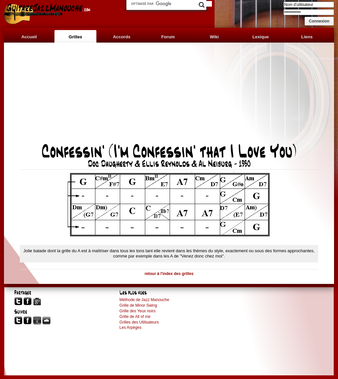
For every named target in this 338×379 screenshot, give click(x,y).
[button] (319, 21)
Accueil (29, 36)
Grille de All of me (135, 316)
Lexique (261, 36)
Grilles (75, 36)
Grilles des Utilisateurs (139, 322)
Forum (168, 36)
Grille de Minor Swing (138, 305)
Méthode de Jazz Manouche (144, 299)
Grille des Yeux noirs (137, 311)
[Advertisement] (169, 96)
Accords (121, 36)
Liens (307, 36)
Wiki (214, 36)
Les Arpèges (130, 327)
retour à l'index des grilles (169, 273)
